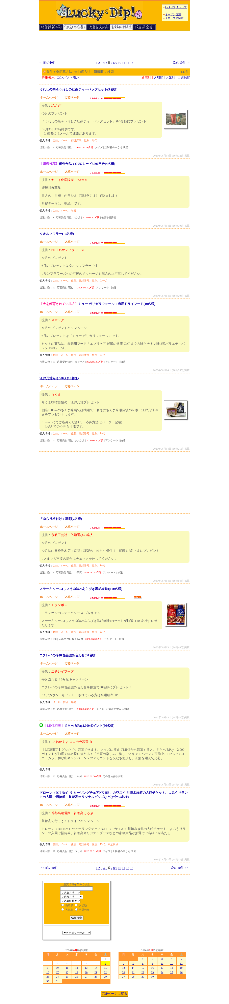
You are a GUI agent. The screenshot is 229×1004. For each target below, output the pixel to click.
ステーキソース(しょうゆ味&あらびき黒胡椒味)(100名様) (81, 589)
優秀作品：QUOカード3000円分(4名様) (77, 163)
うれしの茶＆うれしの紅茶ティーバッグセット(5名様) (79, 89)
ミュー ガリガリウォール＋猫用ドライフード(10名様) (97, 304)
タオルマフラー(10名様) (57, 233)
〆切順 (158, 77)
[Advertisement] (114, 44)
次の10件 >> (181, 62)
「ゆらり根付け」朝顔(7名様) (61, 518)
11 (123, 62)
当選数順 (183, 77)
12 (127, 62)
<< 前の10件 (47, 62)
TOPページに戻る (114, 993)
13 (131, 62)
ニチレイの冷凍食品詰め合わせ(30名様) (68, 655)
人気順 (170, 77)
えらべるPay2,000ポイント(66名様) (77, 725)
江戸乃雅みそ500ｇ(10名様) (59, 378)
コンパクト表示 (68, 77)
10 (119, 62)
